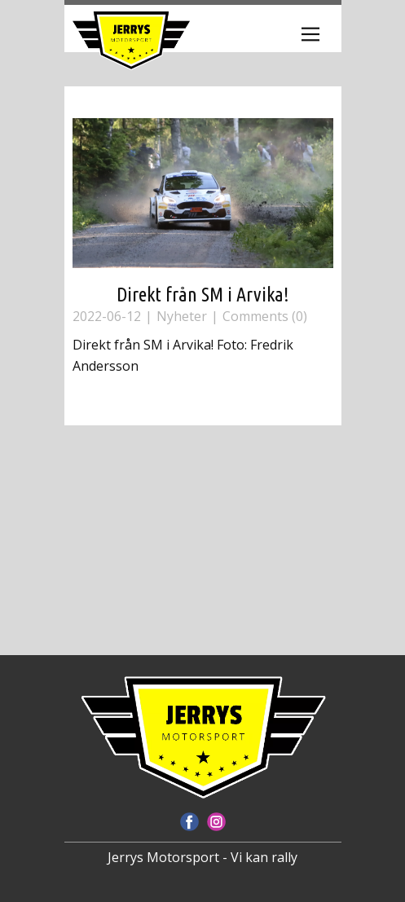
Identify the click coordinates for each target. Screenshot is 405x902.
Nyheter (181, 316)
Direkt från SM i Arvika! (203, 295)
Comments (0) (264, 316)
